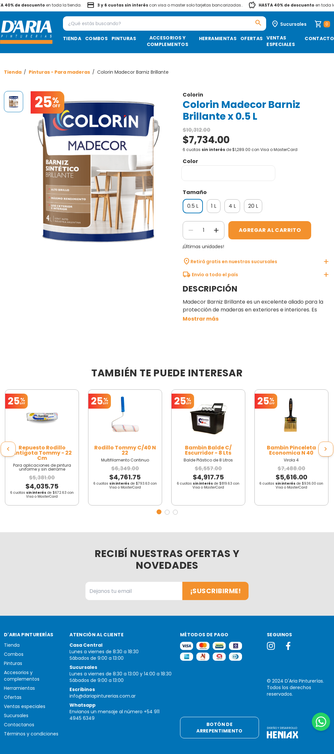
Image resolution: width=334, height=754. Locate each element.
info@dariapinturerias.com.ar (102, 696)
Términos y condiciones (31, 734)
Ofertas (251, 38)
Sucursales (16, 715)
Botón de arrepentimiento (219, 727)
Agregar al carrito (270, 230)
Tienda (72, 38)
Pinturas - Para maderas (60, 72)
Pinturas (124, 38)
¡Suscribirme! (215, 591)
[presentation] (8, 449)
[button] (159, 511)
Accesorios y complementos (167, 41)
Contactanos (19, 724)
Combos (96, 38)
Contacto (319, 38)
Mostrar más (201, 319)
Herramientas (217, 38)
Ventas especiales (280, 41)
